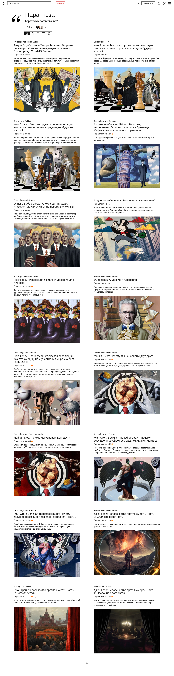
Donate (60, 3)
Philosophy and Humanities (26, 42)
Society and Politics (102, 42)
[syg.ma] (4, 3)
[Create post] (148, 3)
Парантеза (19, 54)
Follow (29, 27)
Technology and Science (105, 121)
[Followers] (41, 27)
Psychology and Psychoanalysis (28, 434)
